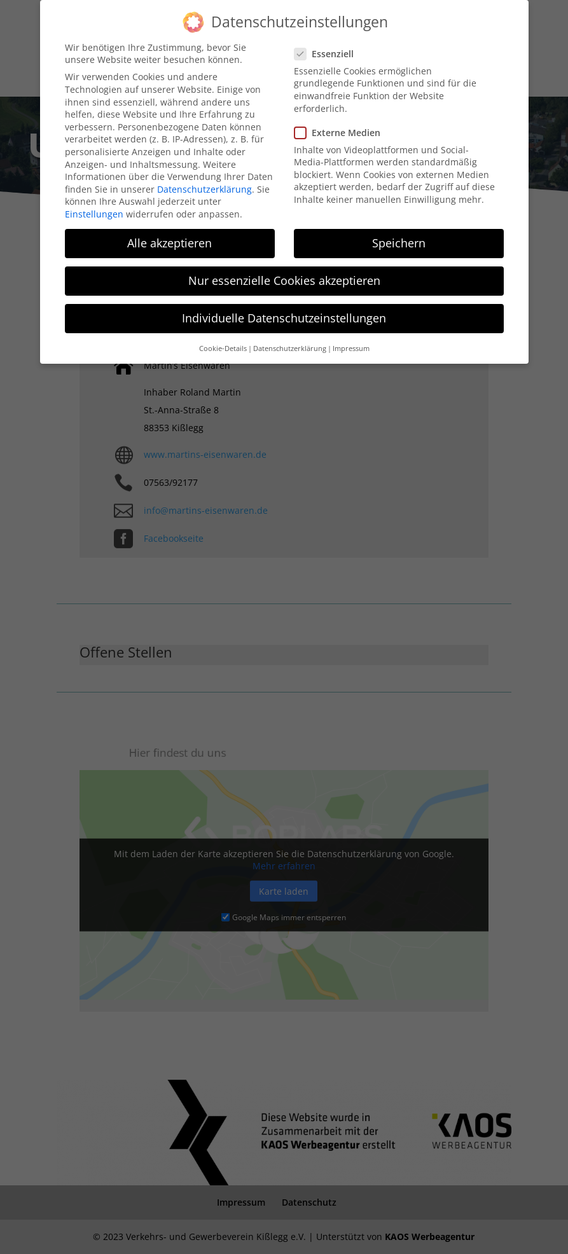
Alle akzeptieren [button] (169, 237)
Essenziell (329, 49)
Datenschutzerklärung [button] (289, 343)
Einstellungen (94, 209)
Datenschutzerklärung (204, 184)
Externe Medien (342, 127)
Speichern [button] (399, 237)
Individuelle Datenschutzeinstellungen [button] (284, 313)
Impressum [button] (351, 343)
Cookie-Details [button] (223, 343)
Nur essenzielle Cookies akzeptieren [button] (284, 275)
